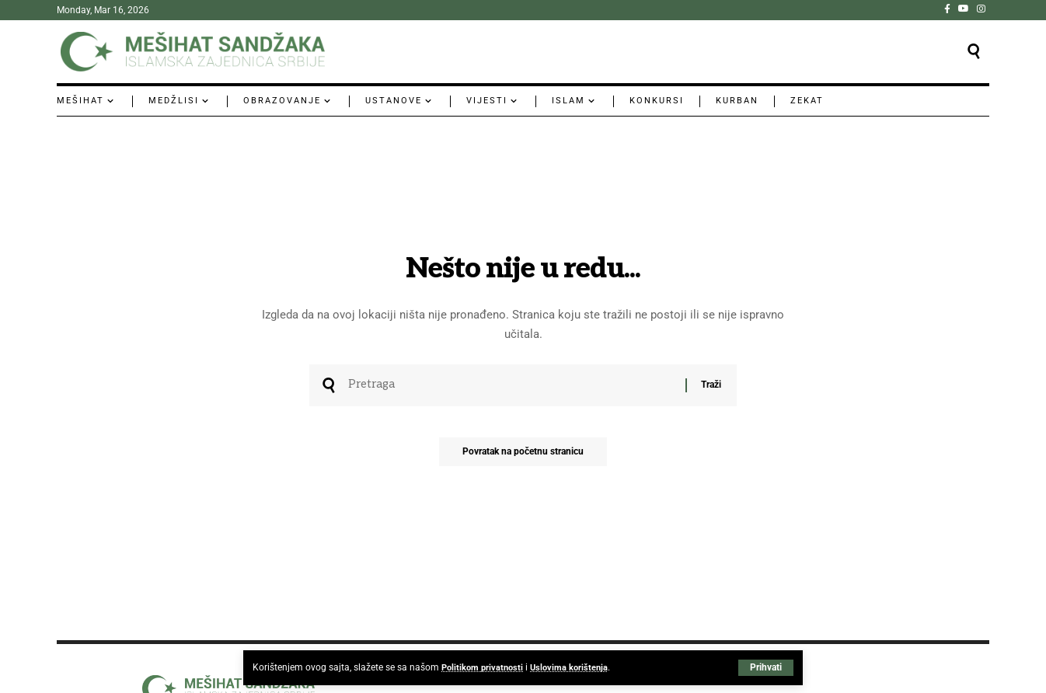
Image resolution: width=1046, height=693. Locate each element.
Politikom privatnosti (484, 667)
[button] (765, 667)
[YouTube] (963, 8)
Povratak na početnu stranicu (523, 456)
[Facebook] (947, 8)
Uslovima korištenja (575, 667)
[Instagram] (981, 8)
